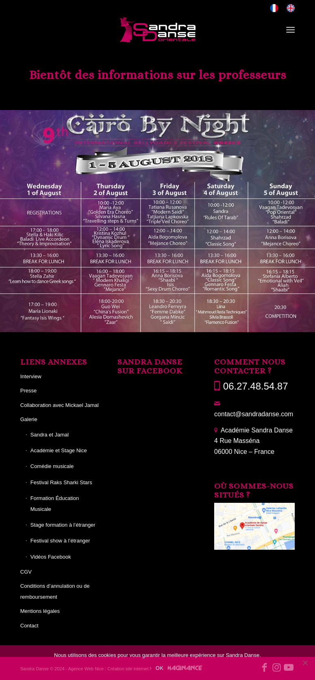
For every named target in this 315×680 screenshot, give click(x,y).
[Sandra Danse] (157, 30)
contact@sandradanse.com (253, 414)
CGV (26, 572)
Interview (30, 376)
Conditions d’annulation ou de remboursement (54, 591)
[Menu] (290, 30)
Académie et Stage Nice (58, 450)
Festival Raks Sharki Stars (61, 482)
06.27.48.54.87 (255, 386)
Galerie (28, 419)
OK (159, 668)
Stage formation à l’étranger (62, 525)
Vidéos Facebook (50, 557)
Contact (29, 626)
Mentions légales (40, 611)
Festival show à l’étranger (60, 541)
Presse (28, 391)
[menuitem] (274, 8)
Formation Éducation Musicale (54, 503)
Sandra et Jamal (49, 435)
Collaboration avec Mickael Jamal (59, 405)
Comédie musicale (52, 466)
